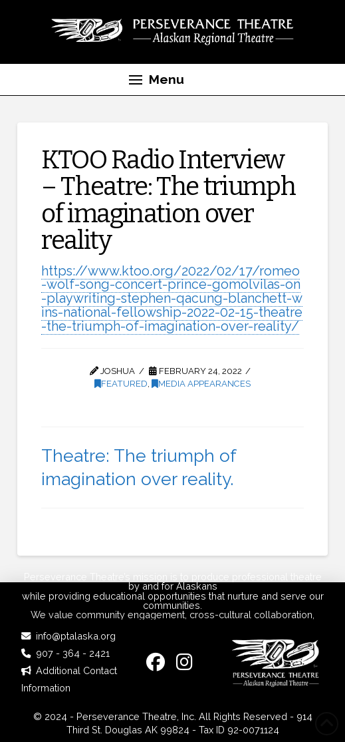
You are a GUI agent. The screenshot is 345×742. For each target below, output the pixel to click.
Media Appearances (201, 384)
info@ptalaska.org (76, 636)
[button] (157, 80)
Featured (121, 384)
